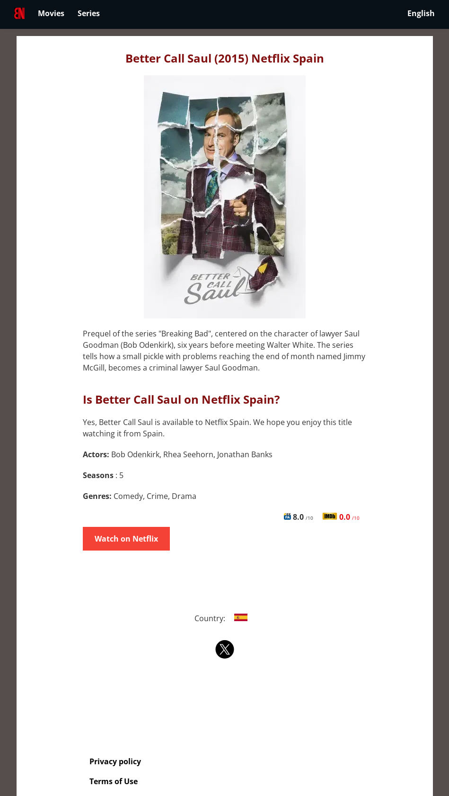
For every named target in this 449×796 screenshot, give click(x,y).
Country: (224, 618)
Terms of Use (113, 781)
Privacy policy (115, 761)
